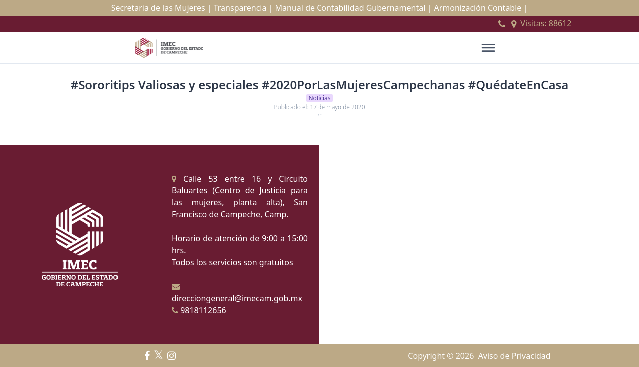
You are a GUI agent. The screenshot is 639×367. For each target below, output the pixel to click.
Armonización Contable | (481, 7)
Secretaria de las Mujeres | (161, 7)
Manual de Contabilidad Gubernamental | (353, 7)
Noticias (319, 98)
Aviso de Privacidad (514, 355)
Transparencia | (243, 7)
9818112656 (199, 310)
